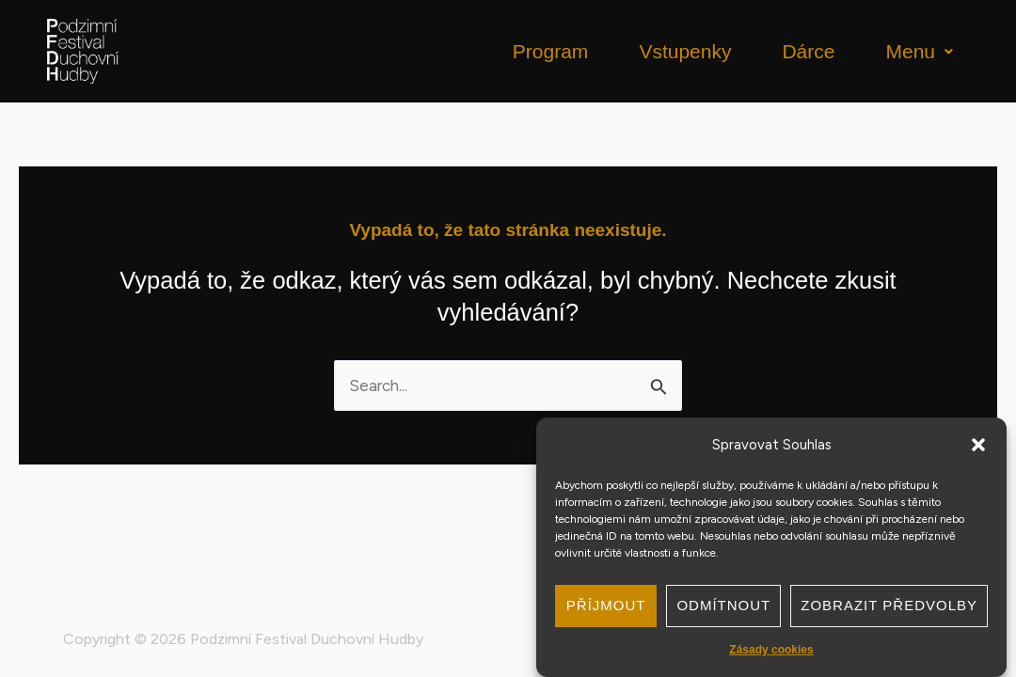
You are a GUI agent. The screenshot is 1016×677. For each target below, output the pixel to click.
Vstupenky (685, 51)
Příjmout (606, 605)
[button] (978, 444)
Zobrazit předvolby (889, 605)
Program (551, 51)
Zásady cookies (771, 649)
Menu (919, 51)
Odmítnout (723, 605)
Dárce (808, 51)
